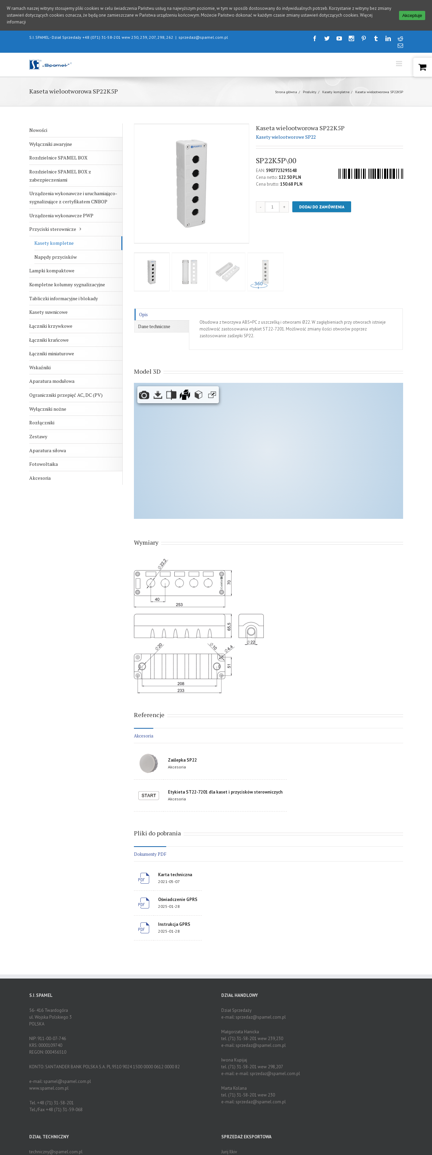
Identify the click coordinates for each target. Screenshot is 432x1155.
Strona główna (286, 92)
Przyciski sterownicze (52, 229)
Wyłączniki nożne (47, 409)
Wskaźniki (40, 367)
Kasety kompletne (335, 92)
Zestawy (38, 436)
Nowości (38, 130)
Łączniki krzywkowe (50, 326)
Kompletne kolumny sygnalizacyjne (67, 284)
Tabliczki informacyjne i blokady (63, 298)
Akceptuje (412, 15)
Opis (143, 314)
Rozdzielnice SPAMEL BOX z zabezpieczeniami (60, 175)
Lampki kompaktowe (51, 270)
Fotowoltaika (43, 464)
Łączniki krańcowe (49, 340)
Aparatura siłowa (47, 450)
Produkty (309, 92)
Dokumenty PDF (150, 854)
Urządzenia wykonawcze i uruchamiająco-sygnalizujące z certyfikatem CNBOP (73, 197)
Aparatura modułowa (51, 381)
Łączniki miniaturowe (51, 353)
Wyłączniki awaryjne (50, 144)
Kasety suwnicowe (48, 312)
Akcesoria (40, 478)
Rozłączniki (41, 422)
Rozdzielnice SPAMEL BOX (58, 157)
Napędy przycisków (55, 257)
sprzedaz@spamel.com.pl (203, 37)
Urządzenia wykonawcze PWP (61, 215)
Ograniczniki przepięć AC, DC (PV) (66, 395)
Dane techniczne (154, 326)
